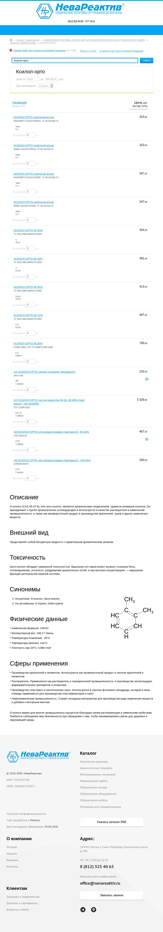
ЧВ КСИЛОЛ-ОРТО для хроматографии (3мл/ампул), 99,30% (51, 431)
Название (19, 102)
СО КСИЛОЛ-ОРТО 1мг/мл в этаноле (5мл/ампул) (44, 371)
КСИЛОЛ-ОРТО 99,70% (28, 315)
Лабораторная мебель (94, 800)
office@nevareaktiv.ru (100, 883)
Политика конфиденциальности (26, 813)
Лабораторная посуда (93, 787)
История (12, 847)
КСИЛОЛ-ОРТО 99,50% (28, 286)
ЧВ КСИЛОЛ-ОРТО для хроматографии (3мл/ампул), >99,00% (52, 460)
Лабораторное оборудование (98, 793)
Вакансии (12, 860)
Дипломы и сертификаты (22, 903)
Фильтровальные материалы (98, 774)
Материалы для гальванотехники (100, 807)
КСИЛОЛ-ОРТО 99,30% (28, 230)
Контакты (12, 866)
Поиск (82, 30)
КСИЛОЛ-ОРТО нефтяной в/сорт (34, 117)
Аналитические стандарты (96, 768)
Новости (12, 853)
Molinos (35, 820)
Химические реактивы (94, 761)
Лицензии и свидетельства (23, 896)
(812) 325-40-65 (75, 21)
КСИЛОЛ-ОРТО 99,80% (28, 343)
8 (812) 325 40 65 (97, 866)
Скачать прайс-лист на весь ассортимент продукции (39, 50)
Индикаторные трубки (94, 781)
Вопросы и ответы (18, 909)
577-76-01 (90, 21)
